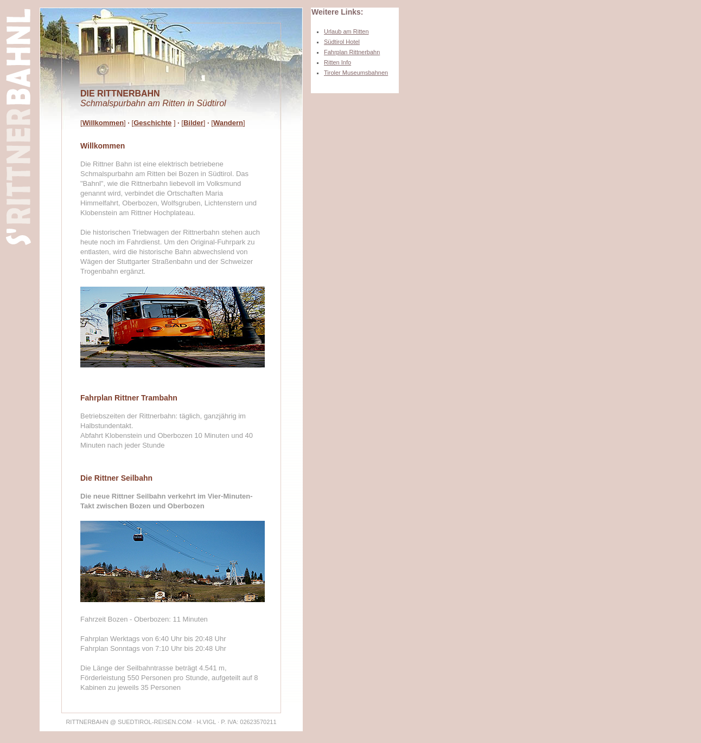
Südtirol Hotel (342, 41)
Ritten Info (337, 62)
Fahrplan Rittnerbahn (352, 52)
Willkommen (103, 123)
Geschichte (152, 123)
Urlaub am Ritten (346, 31)
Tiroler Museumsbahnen (356, 72)
